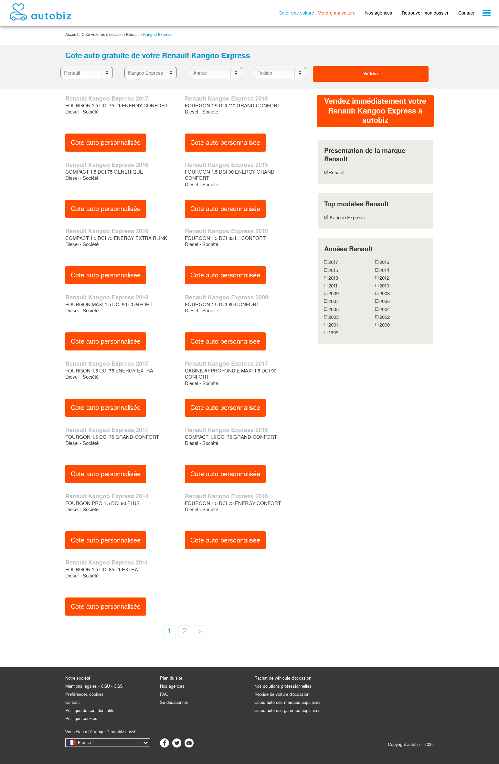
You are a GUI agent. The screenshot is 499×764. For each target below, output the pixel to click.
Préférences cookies (84, 694)
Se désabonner (174, 702)
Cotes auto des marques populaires (287, 702)
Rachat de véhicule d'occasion (282, 678)
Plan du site (171, 678)
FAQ (164, 694)
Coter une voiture (296, 13)
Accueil (71, 34)
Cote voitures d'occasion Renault (111, 34)
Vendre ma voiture (337, 13)
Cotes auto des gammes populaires (287, 710)
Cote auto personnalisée (106, 142)
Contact (466, 13)
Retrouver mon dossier (425, 13)
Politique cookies (81, 718)
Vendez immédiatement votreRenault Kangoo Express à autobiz (375, 111)
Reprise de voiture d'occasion (281, 694)
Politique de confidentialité (89, 710)
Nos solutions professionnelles (283, 686)
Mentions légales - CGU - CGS (94, 686)
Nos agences (378, 13)
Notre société (77, 678)
